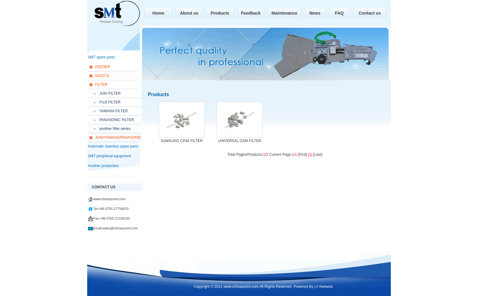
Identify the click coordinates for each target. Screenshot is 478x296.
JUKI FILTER (110, 93)
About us (189, 13)
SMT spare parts (101, 57)
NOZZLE (102, 76)
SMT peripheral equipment (109, 156)
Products (220, 13)
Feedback (251, 13)
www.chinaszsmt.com (109, 199)
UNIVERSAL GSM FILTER (239, 141)
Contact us (370, 13)
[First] (302, 154)
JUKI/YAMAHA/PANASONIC (117, 137)
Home (158, 13)
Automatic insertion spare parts (113, 146)
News (315, 13)
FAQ (339, 13)
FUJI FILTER (109, 102)
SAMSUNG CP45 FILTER (182, 141)
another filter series (114, 129)
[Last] (317, 154)
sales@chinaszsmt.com (120, 228)
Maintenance (285, 13)
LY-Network (323, 286)
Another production (103, 166)
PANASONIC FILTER (116, 120)
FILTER (101, 84)
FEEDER (102, 67)
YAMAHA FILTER (113, 111)
